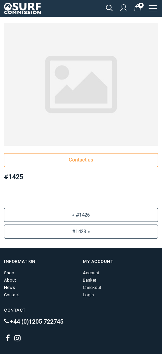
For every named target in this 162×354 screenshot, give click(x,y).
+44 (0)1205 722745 (33, 321)
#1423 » (81, 232)
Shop (9, 272)
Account (91, 272)
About (10, 280)
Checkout (92, 287)
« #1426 (81, 215)
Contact (11, 294)
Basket (89, 280)
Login (88, 294)
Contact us (81, 160)
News (9, 287)
